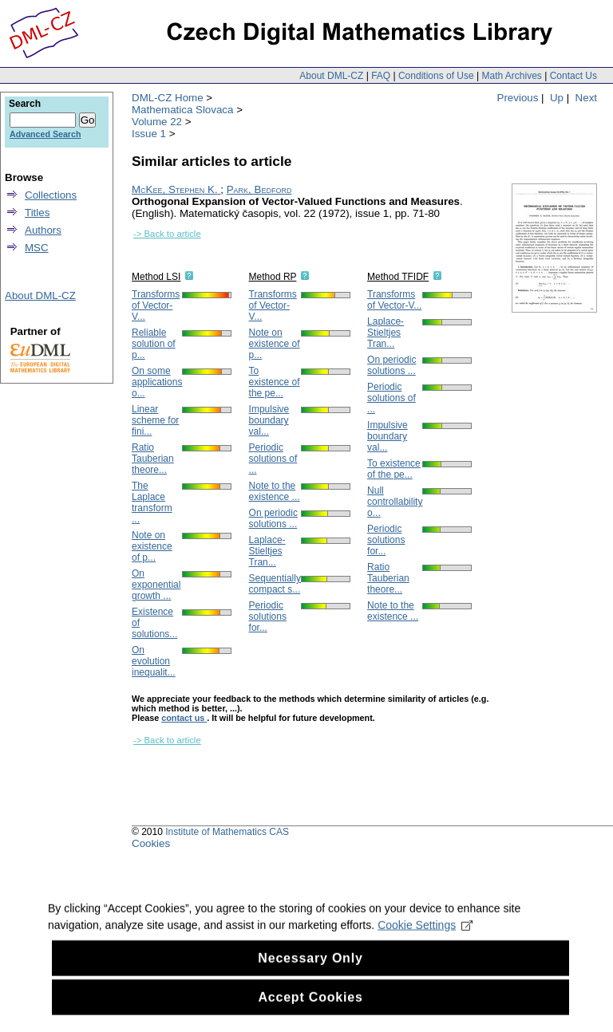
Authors (43, 230)
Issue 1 (149, 134)
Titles (37, 213)
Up (557, 98)
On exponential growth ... (156, 584)
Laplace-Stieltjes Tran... (267, 551)
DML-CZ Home (168, 98)
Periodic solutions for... (268, 616)
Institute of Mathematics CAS (227, 831)
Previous (518, 98)
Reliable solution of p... (154, 343)
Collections (51, 195)
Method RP (273, 276)
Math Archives (511, 75)
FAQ (380, 75)
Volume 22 (157, 122)
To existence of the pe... (274, 382)
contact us (184, 718)
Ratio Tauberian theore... (153, 458)
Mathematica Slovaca (182, 110)
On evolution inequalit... (154, 661)
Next (586, 98)
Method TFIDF (398, 276)
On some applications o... (157, 382)
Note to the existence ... (274, 491)
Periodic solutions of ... (273, 458)
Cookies (151, 843)
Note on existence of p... (152, 546)
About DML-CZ (331, 75)
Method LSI (156, 276)
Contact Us (573, 75)
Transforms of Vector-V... (156, 305)
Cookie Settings (425, 953)
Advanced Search (45, 134)
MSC (37, 248)
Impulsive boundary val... (269, 420)
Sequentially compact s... (275, 584)
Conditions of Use (436, 75)
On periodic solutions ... (273, 518)
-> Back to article (167, 233)
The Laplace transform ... (152, 502)
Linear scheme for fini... (155, 420)
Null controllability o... (394, 501)
